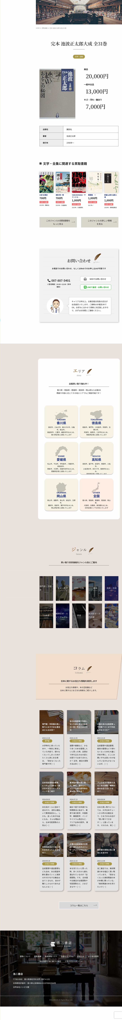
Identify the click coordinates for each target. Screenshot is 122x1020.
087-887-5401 (19, 84)
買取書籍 (44, 28)
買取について (9, 7)
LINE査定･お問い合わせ (17, 96)
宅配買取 (20, 22)
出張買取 (20, 15)
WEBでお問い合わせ (16, 104)
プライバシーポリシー (74, 974)
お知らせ (7, 57)
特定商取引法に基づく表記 (50, 974)
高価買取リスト (10, 44)
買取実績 (7, 38)
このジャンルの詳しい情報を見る (100, 222)
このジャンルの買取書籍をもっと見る (58, 222)
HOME (38, 28)
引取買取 (20, 30)
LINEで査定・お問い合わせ (96, 288)
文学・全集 (79, 56)
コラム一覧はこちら (79, 918)
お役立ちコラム (10, 51)
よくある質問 (9, 64)
